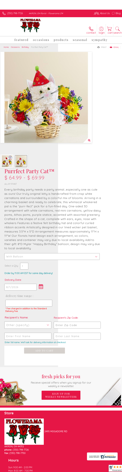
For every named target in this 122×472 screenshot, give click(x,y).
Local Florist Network (92, 462)
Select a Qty (69, 191)
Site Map (110, 462)
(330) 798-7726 (15, 13)
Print (102, 47)
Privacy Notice (71, 462)
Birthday (25, 47)
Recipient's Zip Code (104, 251)
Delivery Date (71, 205)
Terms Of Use (53, 462)
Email (114, 47)
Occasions (15, 47)
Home (6, 47)
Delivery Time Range (72, 224)
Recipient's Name (74, 251)
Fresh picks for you (61, 317)
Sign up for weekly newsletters (61, 332)
